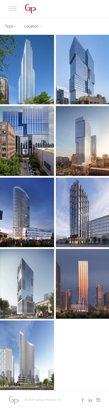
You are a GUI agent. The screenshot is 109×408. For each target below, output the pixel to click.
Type (9, 26)
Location (31, 26)
